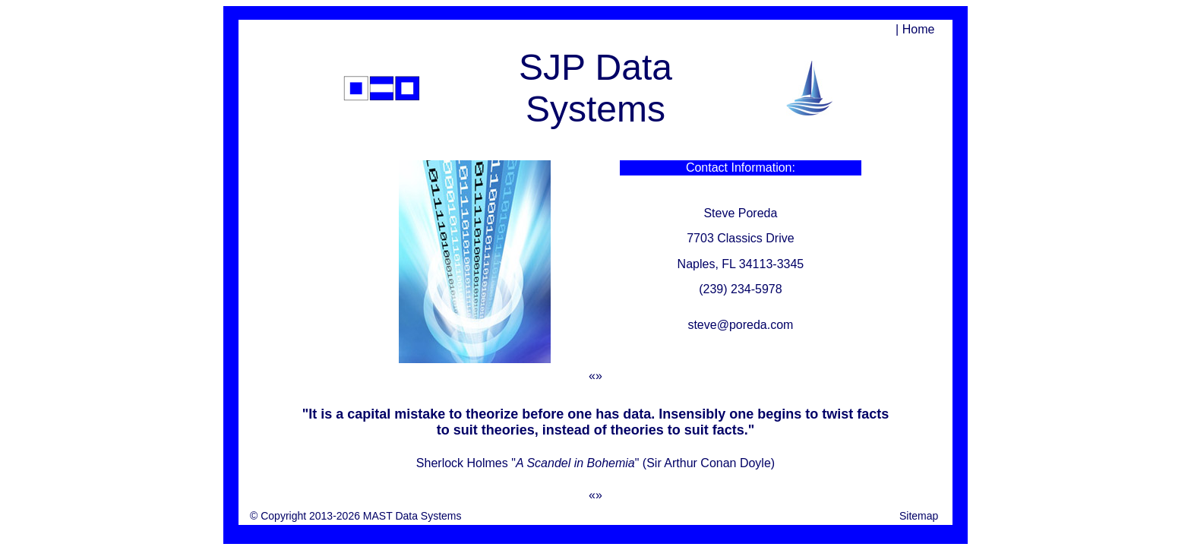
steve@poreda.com (740, 324)
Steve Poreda (740, 213)
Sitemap (918, 516)
